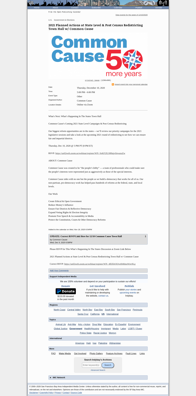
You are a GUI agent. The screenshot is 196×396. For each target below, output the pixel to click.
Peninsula (137, 310)
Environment (134, 324)
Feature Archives (114, 353)
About (55, 7)
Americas (79, 343)
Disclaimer (33, 393)
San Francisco (124, 310)
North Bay (87, 310)
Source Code (76, 393)
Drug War (96, 324)
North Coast (59, 310)
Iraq (94, 343)
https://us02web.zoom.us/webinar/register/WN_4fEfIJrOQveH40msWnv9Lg (99, 264)
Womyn (112, 333)
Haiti (88, 343)
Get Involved (80, 353)
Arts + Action (84, 324)
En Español (120, 324)
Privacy (58, 393)
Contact (74, 7)
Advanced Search (98, 370)
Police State (85, 333)
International (112, 314)
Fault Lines (131, 353)
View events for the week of (131, 15)
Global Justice (61, 328)
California (95, 314)
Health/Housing (91, 328)
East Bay (98, 310)
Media (116, 328)
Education (108, 324)
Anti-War (72, 324)
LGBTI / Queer (135, 328)
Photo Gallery (96, 353)
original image (92, 80)
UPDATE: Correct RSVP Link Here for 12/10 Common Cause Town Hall (86, 236)
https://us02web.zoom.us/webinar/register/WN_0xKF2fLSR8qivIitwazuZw (90, 153)
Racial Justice (100, 333)
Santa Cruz (83, 314)
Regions (54, 305)
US (102, 314)
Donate (158, 7)
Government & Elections (64, 20)
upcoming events (128, 292)
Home (36, 7)
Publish (138, 7)
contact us (103, 296)
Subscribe (96, 7)
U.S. (50, 20)
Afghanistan (115, 343)
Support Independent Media (63, 276)
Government (75, 328)
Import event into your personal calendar (130, 84)
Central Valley (74, 310)
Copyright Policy (46, 393)
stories (131, 289)
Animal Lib (61, 324)
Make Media (65, 353)
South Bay (110, 310)
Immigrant (106, 328)
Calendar (118, 7)
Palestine (102, 343)
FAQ (53, 353)
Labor (123, 328)
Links (142, 353)
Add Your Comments (59, 270)
